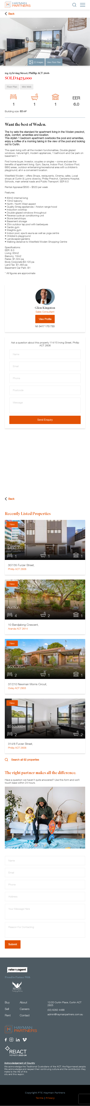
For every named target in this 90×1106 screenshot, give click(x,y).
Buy (7, 1002)
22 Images (36, 62)
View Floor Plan (54, 62)
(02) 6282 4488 (55, 1009)
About (23, 1002)
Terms (39, 1098)
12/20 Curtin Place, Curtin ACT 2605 (64, 1004)
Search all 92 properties (22, 759)
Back (9, 13)
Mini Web (26, 87)
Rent (8, 1015)
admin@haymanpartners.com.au (65, 1014)
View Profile (45, 319)
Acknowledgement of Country (19, 1063)
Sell (7, 1009)
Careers (25, 1009)
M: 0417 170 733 (45, 326)
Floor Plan (12, 87)
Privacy (50, 1098)
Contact (25, 1015)
